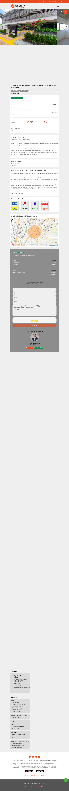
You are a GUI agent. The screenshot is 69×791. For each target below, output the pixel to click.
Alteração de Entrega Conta (19, 707)
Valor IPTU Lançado (17, 743)
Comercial (15, 85)
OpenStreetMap (55, 245)
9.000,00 (55, 105)
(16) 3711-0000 (17, 685)
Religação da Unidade (17, 706)
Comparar (24, 90)
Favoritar (15, 90)
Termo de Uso (40, 775)
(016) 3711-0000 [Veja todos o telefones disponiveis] (53, 1)
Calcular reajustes (16, 717)
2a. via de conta (16, 723)
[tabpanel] (34, 27)
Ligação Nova (15, 702)
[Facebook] (30, 757)
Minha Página (29, 347)
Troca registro (15, 728)
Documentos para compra (18, 737)
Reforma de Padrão (17, 709)
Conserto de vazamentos (18, 726)
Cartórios (14, 736)
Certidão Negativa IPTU (17, 747)
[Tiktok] (39, 757)
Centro (27, 85)
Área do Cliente (42, 1)
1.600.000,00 (54, 112)
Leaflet (48, 245)
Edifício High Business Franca (37, 171)
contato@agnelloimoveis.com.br (22, 687)
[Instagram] (33, 757)
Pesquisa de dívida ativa (18, 745)
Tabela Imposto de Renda (18, 734)
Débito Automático (16, 711)
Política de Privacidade (30, 775)
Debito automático (16, 724)
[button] (61, 1)
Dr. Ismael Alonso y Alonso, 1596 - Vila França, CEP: (20, 680)
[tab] (61, 12)
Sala (21, 85)
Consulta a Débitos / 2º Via (18, 704)
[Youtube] (36, 757)
